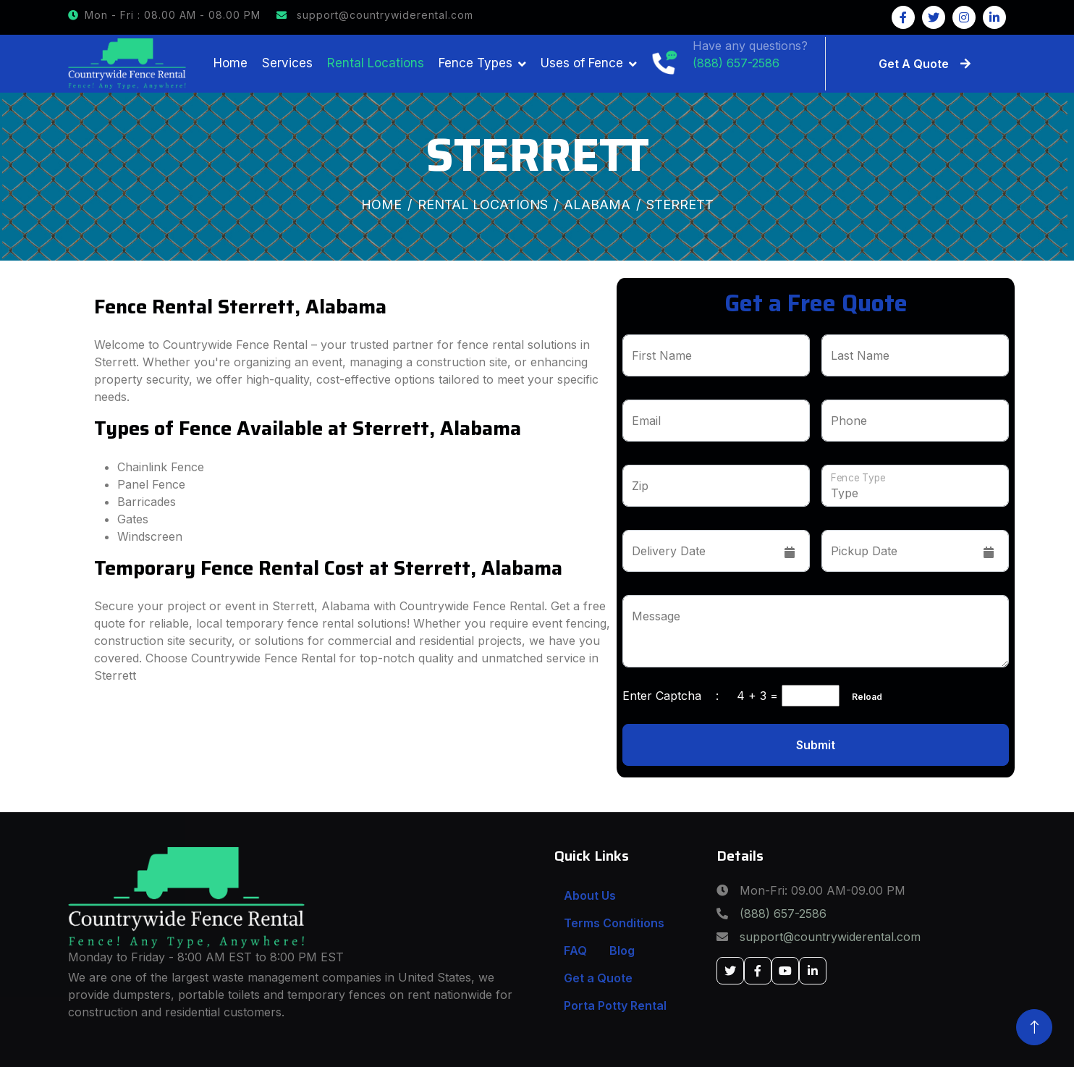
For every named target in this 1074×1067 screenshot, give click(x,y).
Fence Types (475, 63)
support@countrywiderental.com (374, 15)
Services (287, 63)
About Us (590, 895)
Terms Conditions (614, 923)
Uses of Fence (582, 63)
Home (230, 63)
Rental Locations (375, 63)
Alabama (597, 204)
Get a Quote (598, 978)
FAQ (575, 950)
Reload (862, 696)
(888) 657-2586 (783, 913)
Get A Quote (925, 63)
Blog (622, 950)
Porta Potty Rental (615, 1005)
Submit (815, 745)
